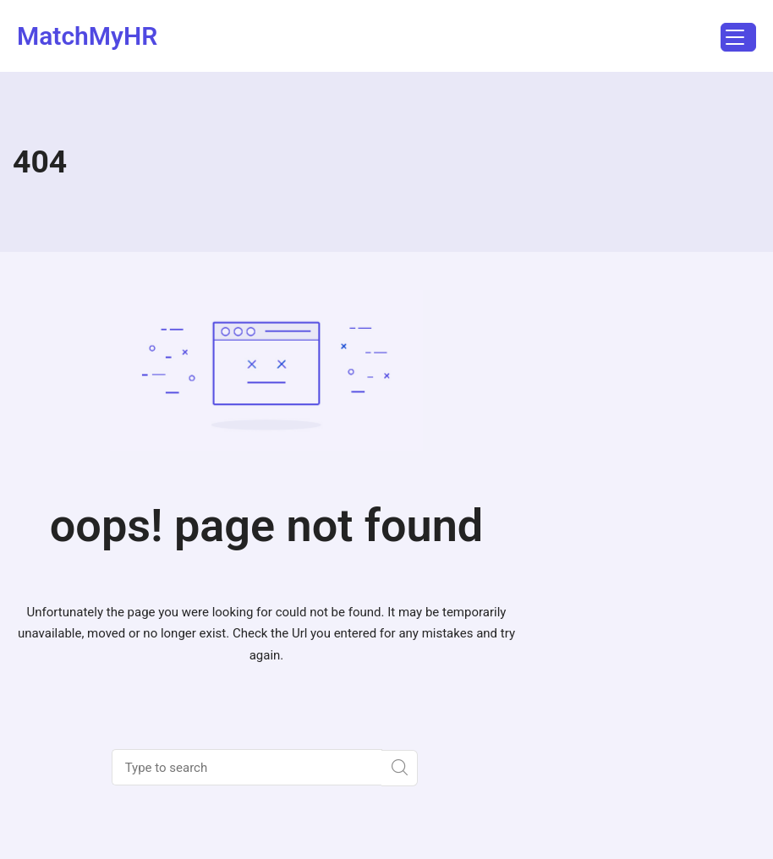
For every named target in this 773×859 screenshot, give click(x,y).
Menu (732, 39)
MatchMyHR (87, 36)
